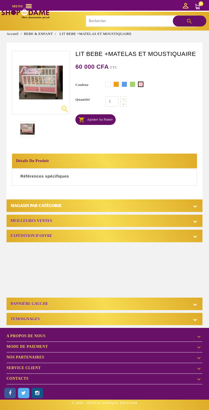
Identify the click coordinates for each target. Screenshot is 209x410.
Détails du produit (32, 161)
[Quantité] (111, 101)
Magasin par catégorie (36, 205)
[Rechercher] (141, 21)
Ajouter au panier (95, 119)
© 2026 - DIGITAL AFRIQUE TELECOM (104, 403)
